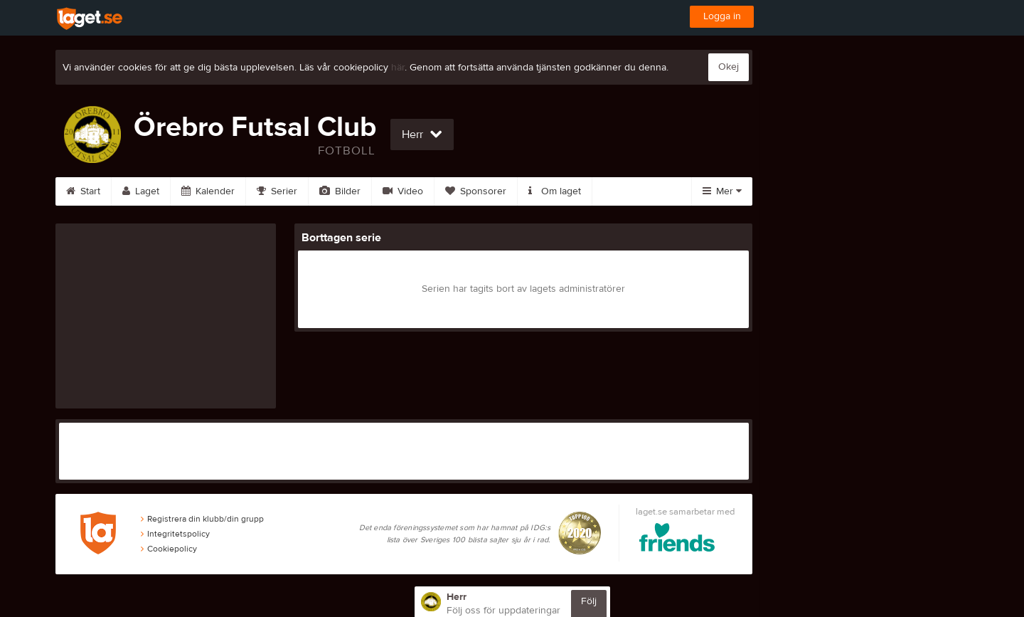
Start (83, 191)
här (398, 67)
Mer (722, 191)
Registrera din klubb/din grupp (202, 518)
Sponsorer (475, 191)
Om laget (554, 191)
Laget (140, 191)
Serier (277, 191)
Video (403, 191)
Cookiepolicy (169, 548)
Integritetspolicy (175, 533)
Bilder (340, 191)
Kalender (208, 191)
